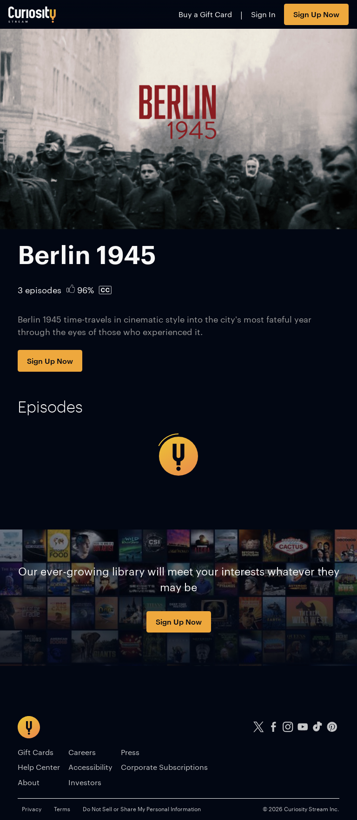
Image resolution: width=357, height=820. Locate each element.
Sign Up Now (316, 14)
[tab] (50, 406)
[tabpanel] (178, 456)
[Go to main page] (32, 14)
